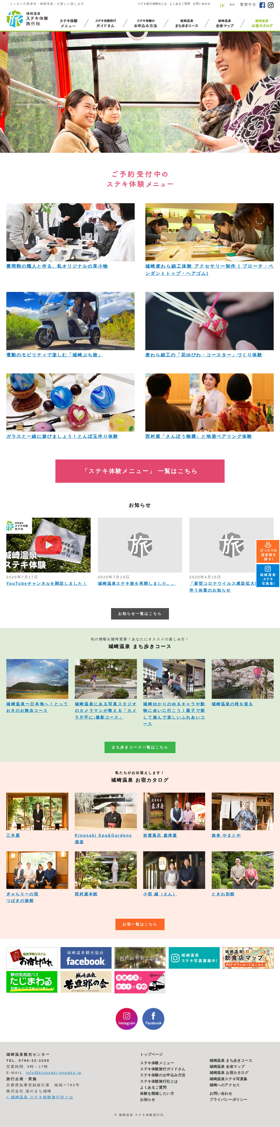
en (232, 4)
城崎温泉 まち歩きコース (231, 1061)
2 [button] (244, 143)
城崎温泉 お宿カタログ (229, 1073)
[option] (140, 92)
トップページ (151, 1054)
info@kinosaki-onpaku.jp (54, 1073)
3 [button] (249, 143)
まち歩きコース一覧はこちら (140, 747)
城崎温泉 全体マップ (227, 1067)
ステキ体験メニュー (157, 1063)
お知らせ (147, 1100)
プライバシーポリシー (228, 1100)
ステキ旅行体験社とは (152, 3)
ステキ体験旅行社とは (159, 1081)
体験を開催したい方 (157, 1093)
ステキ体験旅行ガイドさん (162, 1069)
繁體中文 (248, 4)
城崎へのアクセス (225, 1085)
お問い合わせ (202, 3)
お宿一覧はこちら (140, 924)
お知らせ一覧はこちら (140, 614)
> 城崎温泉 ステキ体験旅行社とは (40, 1097)
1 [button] (238, 143)
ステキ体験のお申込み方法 (162, 1075)
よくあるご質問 (180, 3)
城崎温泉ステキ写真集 (228, 1079)
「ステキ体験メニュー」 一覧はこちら (140, 471)
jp (222, 5)
